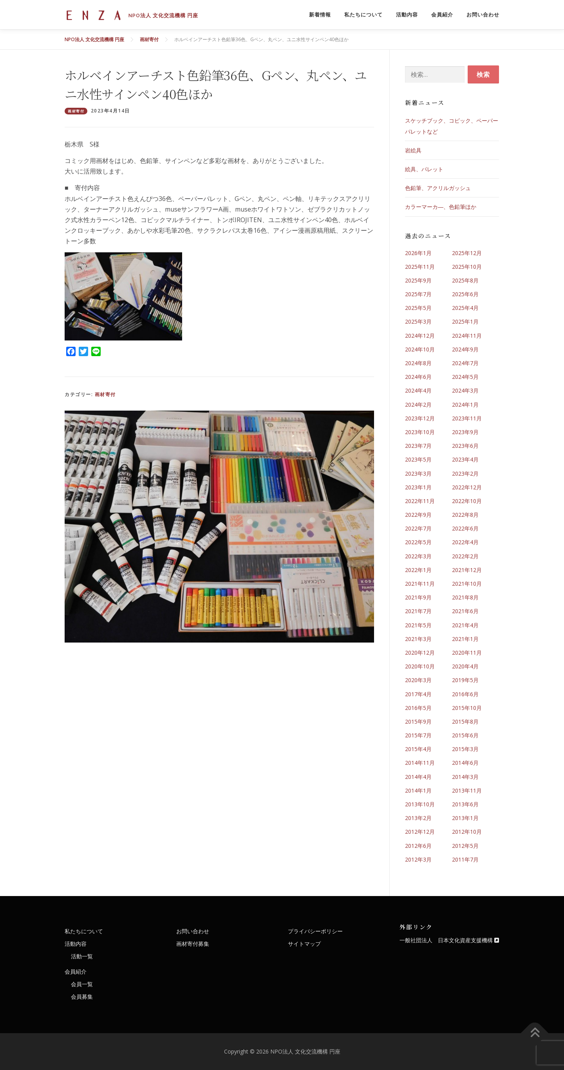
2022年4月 (465, 542)
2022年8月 (465, 514)
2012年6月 (418, 845)
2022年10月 (467, 501)
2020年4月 (465, 666)
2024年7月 (465, 363)
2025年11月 (420, 266)
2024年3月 (465, 390)
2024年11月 (467, 335)
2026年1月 (418, 253)
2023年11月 (467, 418)
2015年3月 (465, 749)
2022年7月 (418, 528)
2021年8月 (465, 597)
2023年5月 (418, 459)
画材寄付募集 (192, 943)
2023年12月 (420, 418)
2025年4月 (465, 307)
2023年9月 (465, 432)
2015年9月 (418, 721)
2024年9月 (465, 349)
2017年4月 (418, 694)
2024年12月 (420, 335)
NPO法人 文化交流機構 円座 (163, 15)
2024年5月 (465, 376)
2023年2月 (465, 473)
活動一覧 (82, 956)
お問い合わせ (482, 15)
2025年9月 (418, 280)
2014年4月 (418, 776)
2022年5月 (418, 542)
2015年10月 (467, 708)
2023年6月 (465, 445)
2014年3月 (465, 776)
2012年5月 (465, 845)
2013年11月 (467, 790)
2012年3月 (418, 859)
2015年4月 (418, 749)
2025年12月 (467, 253)
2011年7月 (465, 859)
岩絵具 (413, 150)
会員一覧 (82, 984)
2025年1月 (465, 321)
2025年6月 (465, 294)
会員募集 (82, 996)
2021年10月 (467, 583)
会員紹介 (442, 15)
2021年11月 (420, 583)
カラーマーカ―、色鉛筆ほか (440, 206)
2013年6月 (465, 804)
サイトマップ (304, 943)
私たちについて (363, 15)
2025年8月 (465, 280)
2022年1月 (418, 570)
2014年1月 (418, 790)
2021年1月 (465, 639)
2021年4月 (465, 625)
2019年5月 (465, 680)
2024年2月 (418, 404)
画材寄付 (76, 111)
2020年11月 (467, 652)
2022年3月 (418, 556)
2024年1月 (465, 404)
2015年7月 (418, 735)
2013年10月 (420, 804)
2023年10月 (420, 432)
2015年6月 (465, 735)
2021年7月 (418, 611)
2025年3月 (418, 321)
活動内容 (407, 15)
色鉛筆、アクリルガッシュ (438, 188)
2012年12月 (420, 831)
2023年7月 (418, 445)
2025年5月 (418, 307)
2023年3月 (418, 473)
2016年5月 (418, 708)
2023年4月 (465, 459)
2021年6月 (465, 611)
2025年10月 (467, 266)
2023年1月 (418, 487)
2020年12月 (420, 652)
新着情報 (320, 15)
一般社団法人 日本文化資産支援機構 (449, 940)
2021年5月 (418, 625)
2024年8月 (418, 363)
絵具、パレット (424, 169)
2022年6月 (465, 528)
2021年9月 (418, 597)
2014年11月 (420, 762)
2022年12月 (467, 487)
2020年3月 (418, 680)
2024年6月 (418, 376)
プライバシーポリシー (315, 931)
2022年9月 (418, 514)
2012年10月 (467, 831)
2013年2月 (418, 818)
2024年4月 (418, 390)
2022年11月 (420, 501)
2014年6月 (465, 762)
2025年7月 (418, 294)
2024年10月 (420, 349)
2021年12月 (467, 570)
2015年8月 (465, 721)
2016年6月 (465, 694)
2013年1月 (465, 818)
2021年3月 (418, 639)
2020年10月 (420, 666)
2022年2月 (465, 556)
